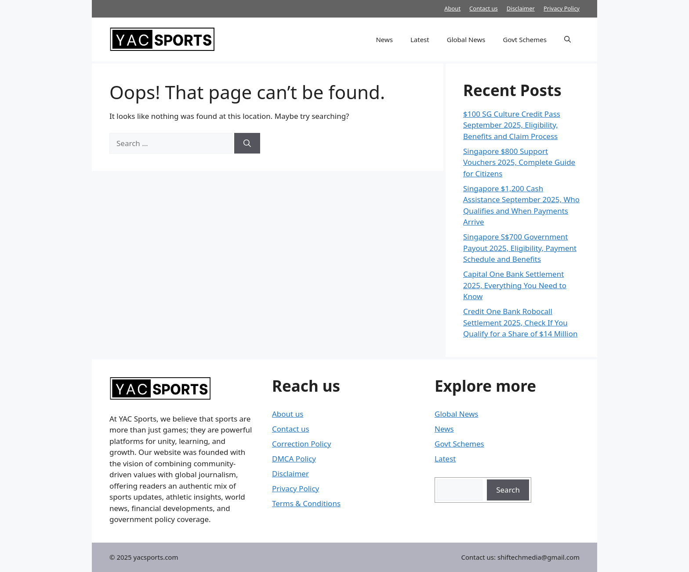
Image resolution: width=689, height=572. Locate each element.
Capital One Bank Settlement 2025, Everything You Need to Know (514, 285)
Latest (419, 39)
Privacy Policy (562, 8)
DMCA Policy (294, 459)
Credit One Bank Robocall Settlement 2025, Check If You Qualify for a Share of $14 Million (520, 322)
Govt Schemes (525, 39)
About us (287, 414)
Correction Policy (301, 444)
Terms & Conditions (306, 503)
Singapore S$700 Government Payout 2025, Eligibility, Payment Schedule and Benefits (520, 248)
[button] (567, 39)
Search (508, 490)
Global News (466, 39)
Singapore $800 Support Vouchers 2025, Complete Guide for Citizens (519, 162)
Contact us (483, 8)
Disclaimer (521, 8)
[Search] (247, 143)
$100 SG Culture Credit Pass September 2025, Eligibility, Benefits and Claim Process (511, 125)
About (452, 8)
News (384, 39)
